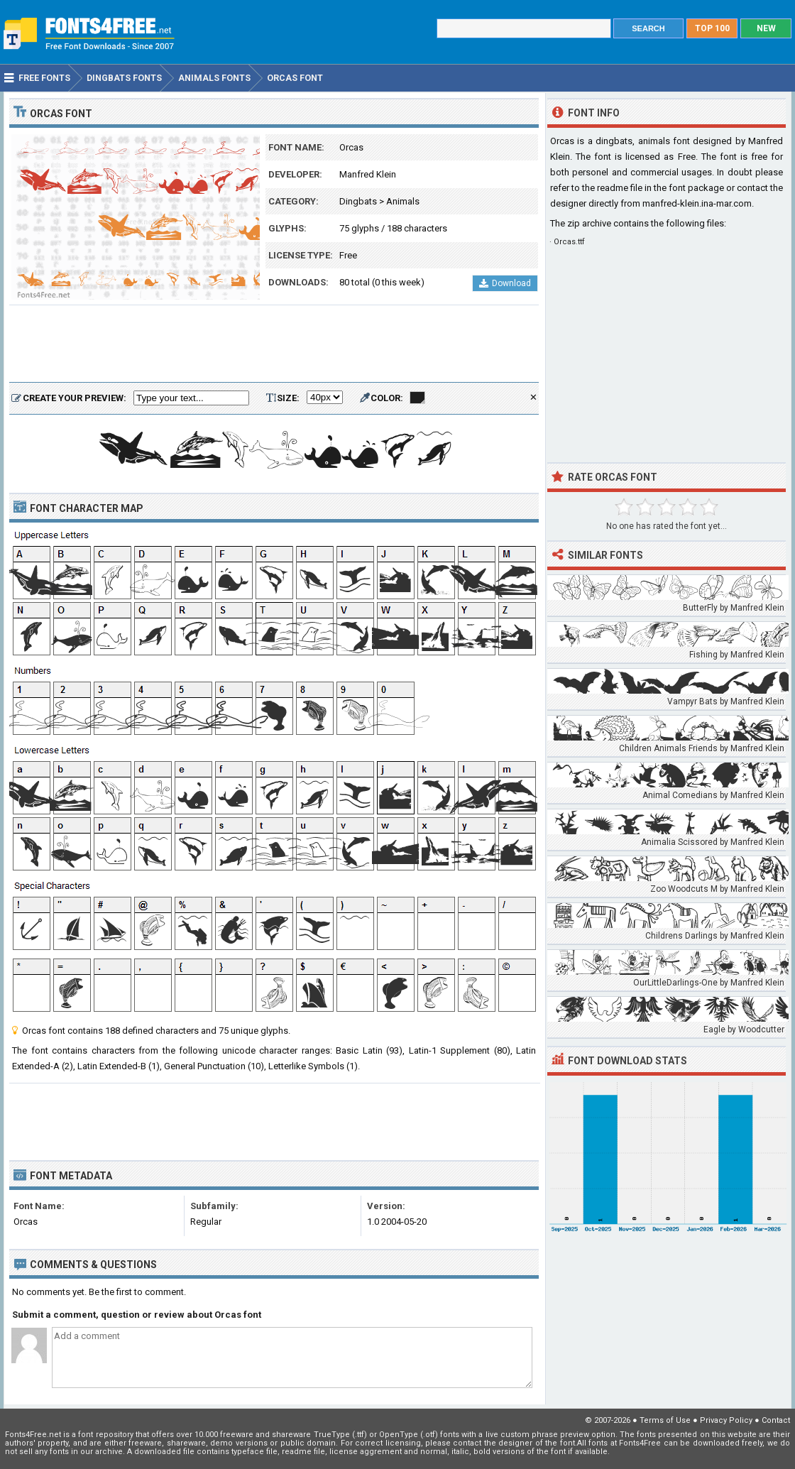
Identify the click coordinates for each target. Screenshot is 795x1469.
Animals (403, 201)
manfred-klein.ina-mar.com (697, 203)
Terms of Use (665, 1420)
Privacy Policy (726, 1420)
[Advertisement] (274, 344)
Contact (776, 1420)
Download (505, 283)
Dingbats (358, 201)
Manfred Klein (367, 174)
